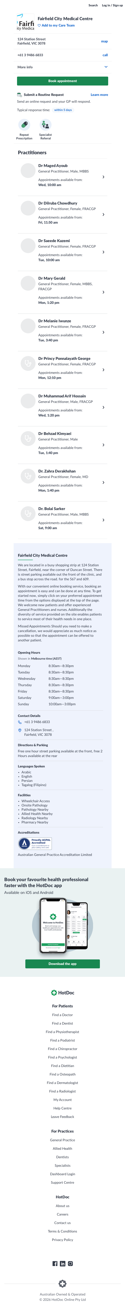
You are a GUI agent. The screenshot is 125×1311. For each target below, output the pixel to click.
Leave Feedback (62, 1117)
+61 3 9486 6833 (37, 722)
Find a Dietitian (62, 1066)
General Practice (62, 1140)
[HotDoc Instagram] (70, 1263)
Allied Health (62, 1148)
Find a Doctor (62, 1015)
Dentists (62, 1157)
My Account (62, 1100)
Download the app (62, 964)
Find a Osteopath (63, 1074)
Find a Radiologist (62, 1091)
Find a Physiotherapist (62, 1032)
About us (62, 1206)
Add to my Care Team (56, 25)
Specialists (62, 1165)
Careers (62, 1214)
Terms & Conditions (62, 1231)
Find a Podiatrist (62, 1040)
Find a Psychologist (62, 1057)
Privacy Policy (62, 1240)
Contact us (62, 1223)
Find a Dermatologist (62, 1083)
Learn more (99, 95)
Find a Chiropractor (62, 1049)
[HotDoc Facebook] (55, 1263)
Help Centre (62, 1108)
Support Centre (62, 1182)
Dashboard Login (62, 1174)
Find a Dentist (62, 1023)
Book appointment (62, 81)
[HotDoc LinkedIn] (62, 1263)
